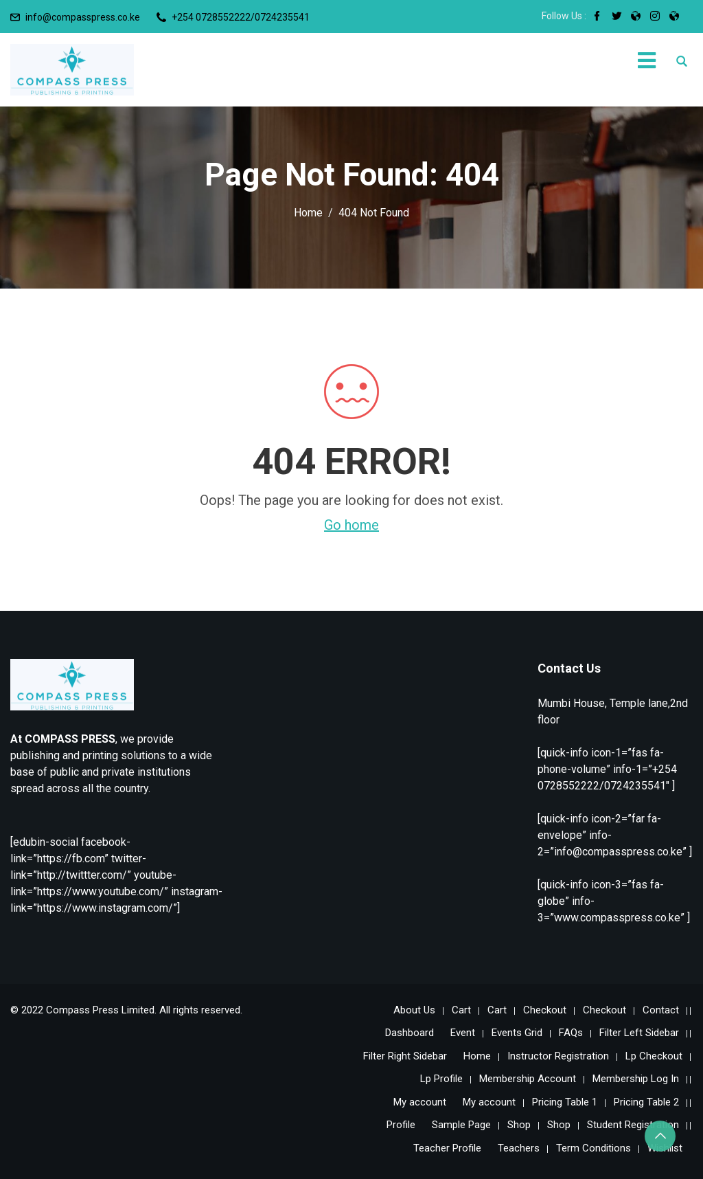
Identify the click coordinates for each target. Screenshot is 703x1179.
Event (462, 1032)
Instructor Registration (558, 1056)
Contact (661, 1010)
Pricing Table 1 (564, 1102)
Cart (461, 1010)
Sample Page (461, 1125)
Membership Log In (635, 1079)
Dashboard (409, 1032)
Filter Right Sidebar (405, 1056)
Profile (401, 1125)
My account (419, 1102)
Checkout (544, 1010)
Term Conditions (593, 1148)
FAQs (571, 1032)
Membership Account (527, 1079)
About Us (414, 1010)
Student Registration (633, 1125)
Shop (519, 1125)
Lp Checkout (653, 1056)
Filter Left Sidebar (639, 1032)
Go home (351, 525)
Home (477, 1056)
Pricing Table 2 (646, 1102)
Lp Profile (441, 1079)
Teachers (519, 1148)
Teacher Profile (447, 1148)
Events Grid (517, 1032)
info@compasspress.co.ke (82, 17)
